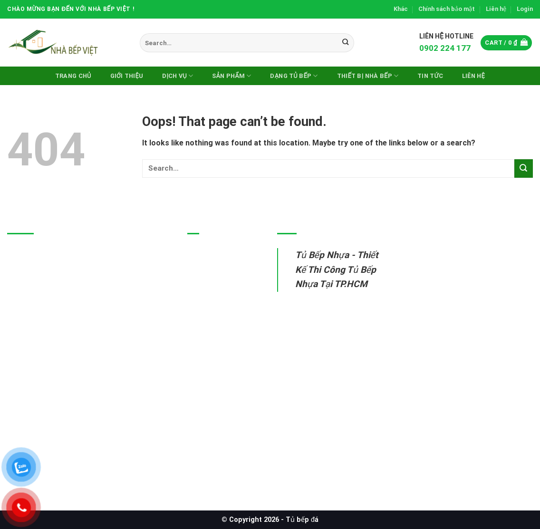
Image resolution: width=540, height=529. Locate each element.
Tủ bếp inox (208, 275)
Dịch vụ (177, 75)
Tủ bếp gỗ (205, 298)
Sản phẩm (231, 75)
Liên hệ (496, 8)
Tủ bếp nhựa (209, 254)
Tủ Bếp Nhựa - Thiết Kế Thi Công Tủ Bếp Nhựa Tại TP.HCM (336, 269)
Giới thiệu (127, 75)
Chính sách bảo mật (446, 8)
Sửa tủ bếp (206, 341)
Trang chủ (73, 75)
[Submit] (345, 43)
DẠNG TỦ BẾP (294, 75)
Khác (401, 8)
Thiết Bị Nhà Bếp (368, 75)
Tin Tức (430, 75)
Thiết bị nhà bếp (215, 320)
